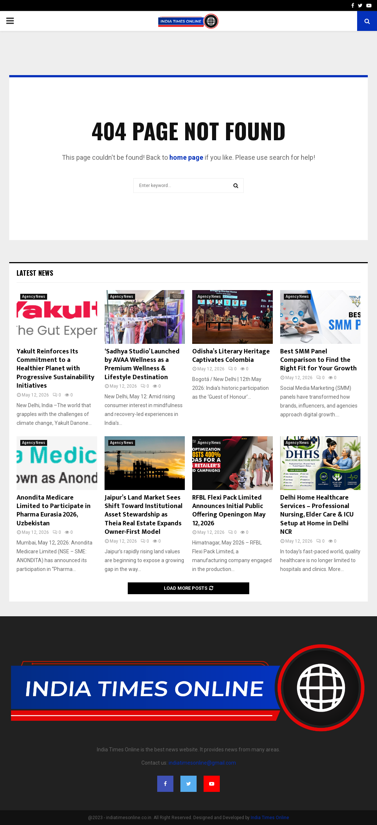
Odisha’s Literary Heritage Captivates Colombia (231, 356)
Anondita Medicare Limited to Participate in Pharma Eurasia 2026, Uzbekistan (54, 510)
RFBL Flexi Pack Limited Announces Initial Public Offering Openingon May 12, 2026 (228, 510)
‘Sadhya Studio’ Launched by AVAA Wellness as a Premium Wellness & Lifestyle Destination (142, 364)
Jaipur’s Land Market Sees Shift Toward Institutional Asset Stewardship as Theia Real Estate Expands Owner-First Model (144, 515)
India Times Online (270, 817)
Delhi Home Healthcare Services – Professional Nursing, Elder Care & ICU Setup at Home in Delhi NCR (317, 515)
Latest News (35, 273)
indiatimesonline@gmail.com (202, 763)
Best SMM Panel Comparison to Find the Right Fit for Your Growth (318, 360)
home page (186, 157)
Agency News (33, 297)
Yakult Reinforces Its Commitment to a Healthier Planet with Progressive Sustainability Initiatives (55, 369)
